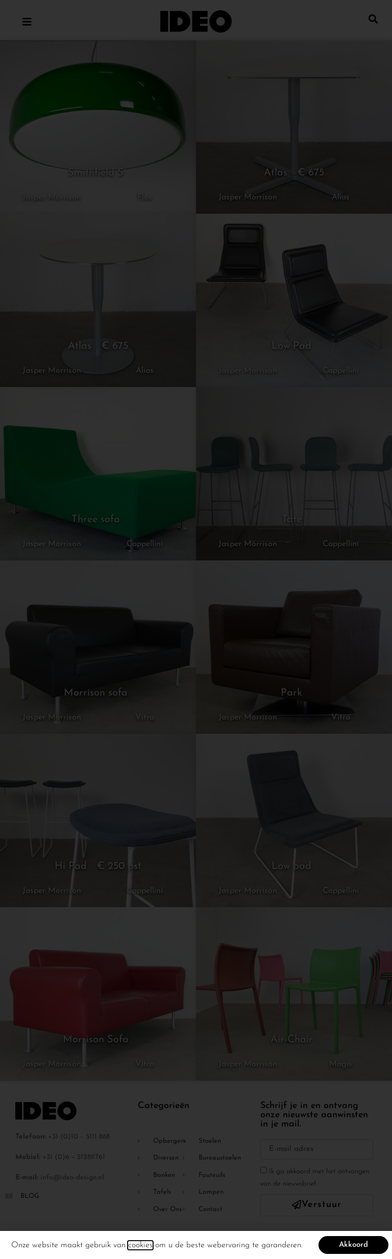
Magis (340, 1064)
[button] (373, 18)
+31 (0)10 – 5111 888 (79, 1137)
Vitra (144, 717)
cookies (140, 1246)
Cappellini (341, 371)
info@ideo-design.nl (72, 1177)
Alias (341, 197)
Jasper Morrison (51, 197)
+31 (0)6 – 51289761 (73, 1157)
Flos (144, 197)
